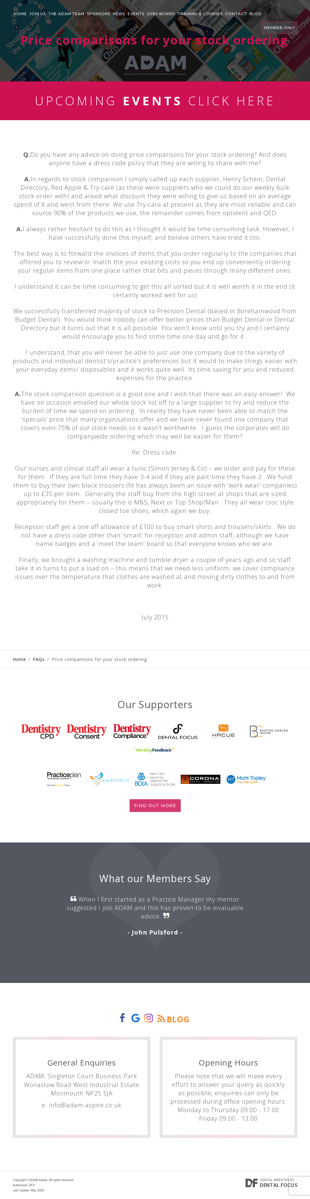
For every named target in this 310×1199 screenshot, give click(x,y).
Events (135, 13)
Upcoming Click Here (155, 100)
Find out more (155, 805)
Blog (253, 13)
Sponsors (98, 13)
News (118, 13)
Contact (234, 13)
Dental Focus (278, 1185)
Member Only (279, 12)
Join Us (37, 13)
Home (20, 13)
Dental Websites (274, 1180)
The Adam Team (66, 13)
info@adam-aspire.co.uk (85, 1105)
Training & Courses (199, 13)
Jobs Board (160, 13)
